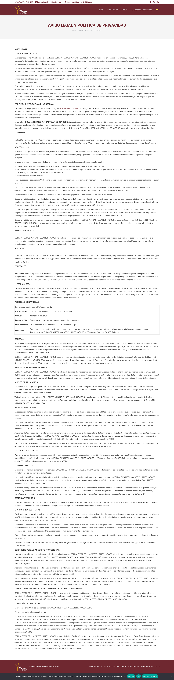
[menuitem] (158, 10)
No (139, 676)
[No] (171, 676)
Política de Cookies (150, 676)
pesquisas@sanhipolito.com (48, 2)
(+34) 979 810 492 (23, 2)
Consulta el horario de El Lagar (78, 2)
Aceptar (131, 676)
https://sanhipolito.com (69, 108)
